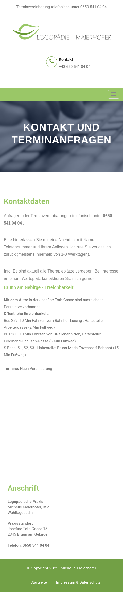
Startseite (38, 582)
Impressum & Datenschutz (78, 582)
